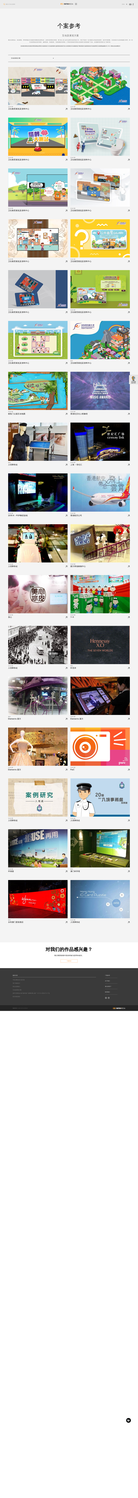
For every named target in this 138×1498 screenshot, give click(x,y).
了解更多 (69, 961)
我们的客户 (108, 986)
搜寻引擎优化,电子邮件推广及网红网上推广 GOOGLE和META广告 (31, 993)
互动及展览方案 (17, 990)
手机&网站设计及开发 (19, 980)
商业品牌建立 (16, 986)
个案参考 (107, 975)
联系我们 (107, 992)
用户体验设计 (16, 983)
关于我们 (107, 981)
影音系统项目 (16, 996)
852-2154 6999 (10, 4)
